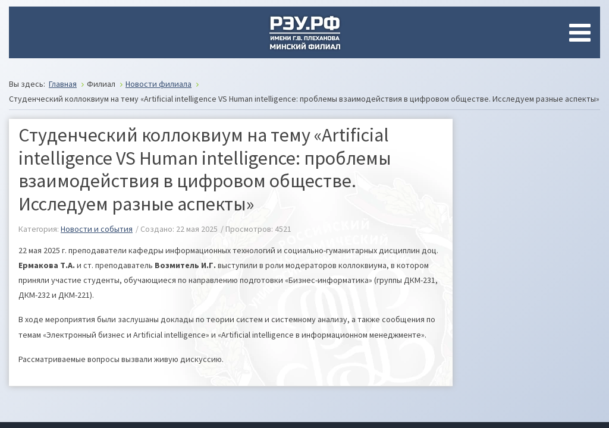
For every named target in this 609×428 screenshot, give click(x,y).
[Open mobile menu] (582, 32)
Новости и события (97, 229)
